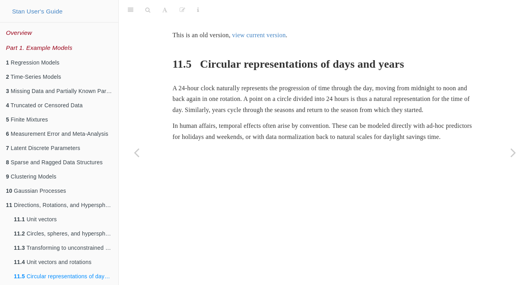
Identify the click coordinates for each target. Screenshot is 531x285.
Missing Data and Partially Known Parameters (62, 91)
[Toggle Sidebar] (130, 10)
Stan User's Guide (37, 11)
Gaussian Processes (36, 191)
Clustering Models (31, 176)
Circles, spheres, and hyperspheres (65, 233)
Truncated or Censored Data (44, 105)
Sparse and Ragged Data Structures (54, 162)
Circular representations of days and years (66, 276)
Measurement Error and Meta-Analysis (57, 134)
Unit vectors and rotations (52, 262)
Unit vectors (35, 219)
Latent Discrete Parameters (43, 148)
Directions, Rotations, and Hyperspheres (61, 205)
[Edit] (182, 10)
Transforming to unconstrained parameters (66, 248)
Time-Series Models (33, 77)
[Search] (147, 10)
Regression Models (32, 62)
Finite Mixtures (27, 119)
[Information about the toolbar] (198, 10)
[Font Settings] (164, 10)
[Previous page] (136, 152)
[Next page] (513, 152)
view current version (259, 35)
